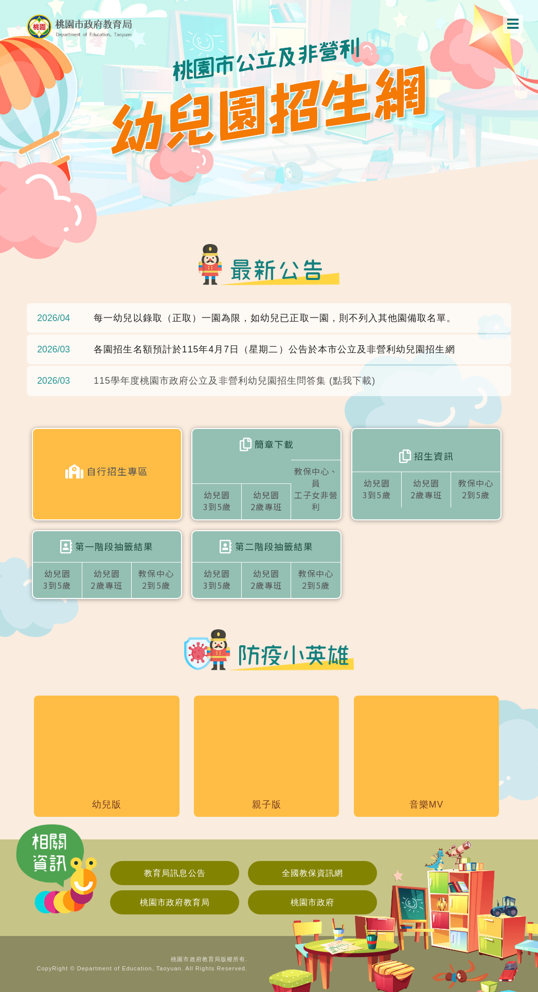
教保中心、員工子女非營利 (316, 480)
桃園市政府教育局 (175, 902)
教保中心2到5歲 (475, 489)
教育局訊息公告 (174, 873)
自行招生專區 (106, 471)
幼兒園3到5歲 (217, 501)
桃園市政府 (312, 902)
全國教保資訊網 (312, 873)
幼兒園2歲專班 (266, 501)
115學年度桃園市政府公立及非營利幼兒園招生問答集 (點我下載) (234, 381)
